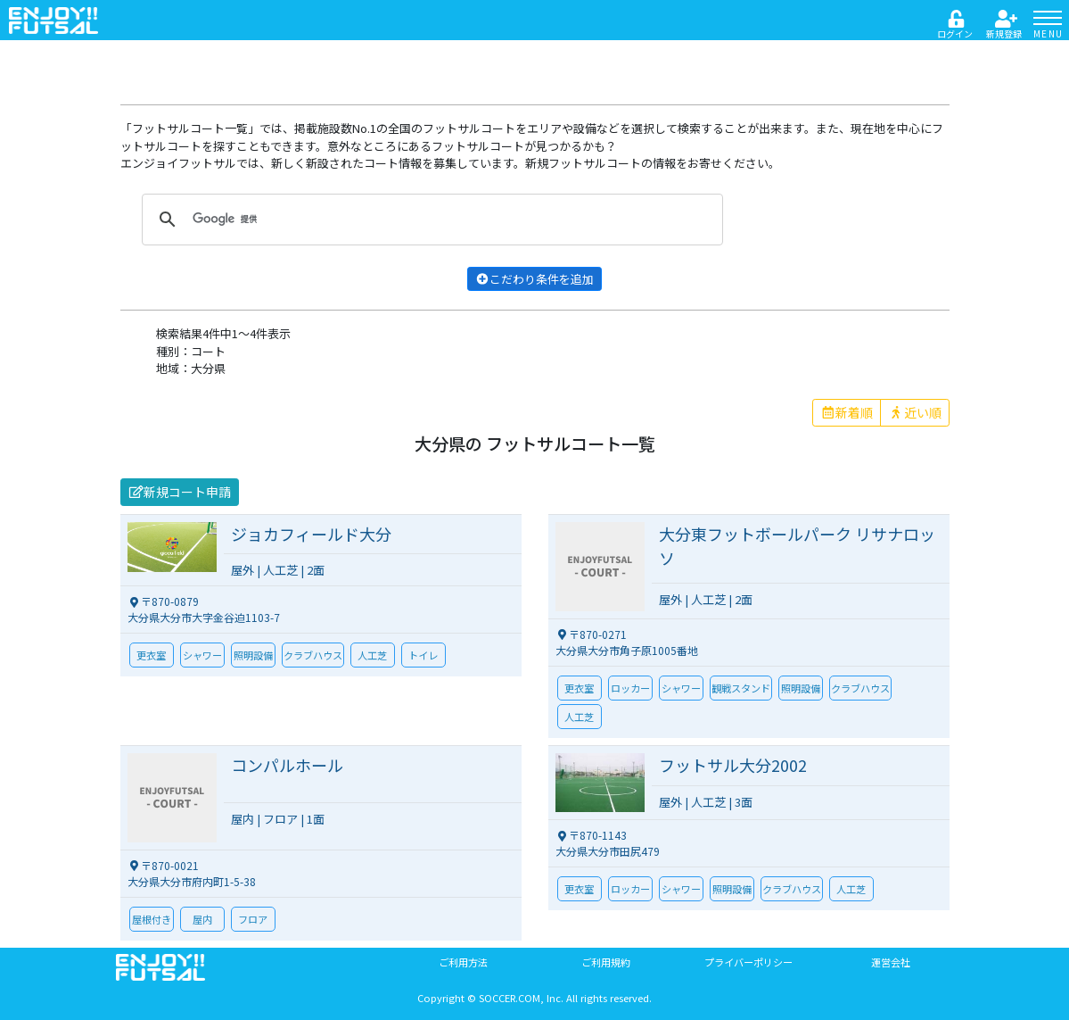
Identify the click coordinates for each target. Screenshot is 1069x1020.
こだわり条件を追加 (534, 278)
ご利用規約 (605, 962)
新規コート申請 (180, 492)
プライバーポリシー (748, 962)
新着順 (847, 412)
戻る (140, 59)
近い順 (915, 412)
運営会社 (890, 962)
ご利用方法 (463, 962)
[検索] (430, 219)
